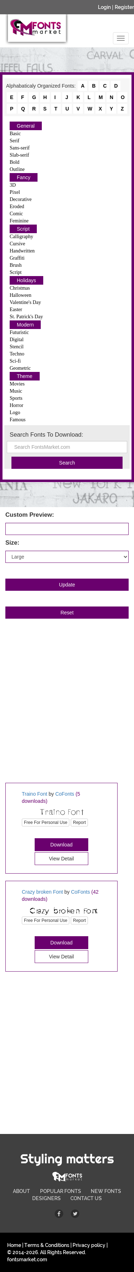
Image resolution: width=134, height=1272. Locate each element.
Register (124, 7)
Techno (17, 354)
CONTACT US (86, 1198)
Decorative (20, 199)
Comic (16, 213)
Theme (25, 376)
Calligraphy (21, 236)
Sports (16, 398)
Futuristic (19, 332)
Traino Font (34, 794)
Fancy (23, 177)
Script (23, 229)
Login (104, 7)
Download (61, 845)
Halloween (20, 295)
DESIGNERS (46, 1198)
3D (13, 185)
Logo (15, 412)
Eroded (17, 206)
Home (14, 1245)
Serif (14, 140)
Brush (15, 265)
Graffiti (17, 258)
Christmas (20, 288)
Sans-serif (20, 148)
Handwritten (22, 251)
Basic (15, 133)
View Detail (61, 858)
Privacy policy (89, 1245)
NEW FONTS (106, 1191)
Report (79, 822)
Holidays (26, 280)
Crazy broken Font (42, 892)
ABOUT (21, 1191)
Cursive (17, 243)
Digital (17, 339)
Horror (16, 405)
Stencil (17, 346)
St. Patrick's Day (26, 316)
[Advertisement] (67, 709)
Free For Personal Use (45, 822)
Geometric (20, 368)
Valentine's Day (25, 302)
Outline (17, 169)
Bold (14, 162)
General (26, 126)
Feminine (19, 221)
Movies (17, 384)
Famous (17, 419)
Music (16, 391)
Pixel (15, 192)
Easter (16, 309)
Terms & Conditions (46, 1245)
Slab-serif (19, 155)
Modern (25, 325)
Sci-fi (15, 361)
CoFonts (64, 794)
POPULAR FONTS (60, 1191)
